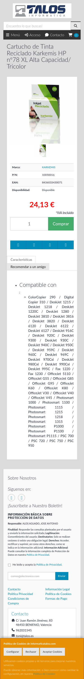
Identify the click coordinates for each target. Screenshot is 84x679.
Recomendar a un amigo (28, 267)
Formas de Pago (56, 598)
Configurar (12, 651)
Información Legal (57, 589)
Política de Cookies (44, 673)
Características (21, 260)
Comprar (61, 223)
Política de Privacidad (38, 554)
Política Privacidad (20, 594)
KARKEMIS (49, 167)
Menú (12, 35)
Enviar (61, 576)
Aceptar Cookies (52, 651)
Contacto (54, 35)
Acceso (32, 35)
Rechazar (31, 651)
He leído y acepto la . (37, 564)
